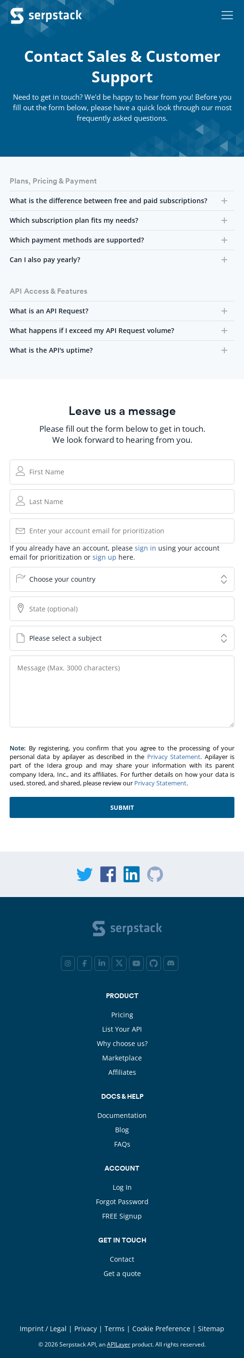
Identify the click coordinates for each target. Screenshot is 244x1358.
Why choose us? (122, 1043)
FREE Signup (122, 1215)
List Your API (122, 1029)
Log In (122, 1187)
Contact (122, 1259)
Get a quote (122, 1273)
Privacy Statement (173, 756)
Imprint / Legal (43, 1328)
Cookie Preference (161, 1328)
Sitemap (211, 1328)
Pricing (122, 1014)
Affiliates (122, 1072)
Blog (122, 1129)
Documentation (122, 1115)
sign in (145, 547)
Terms (115, 1328)
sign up (104, 557)
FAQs (122, 1144)
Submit (122, 807)
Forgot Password (122, 1201)
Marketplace (122, 1057)
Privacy (85, 1328)
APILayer (118, 1344)
